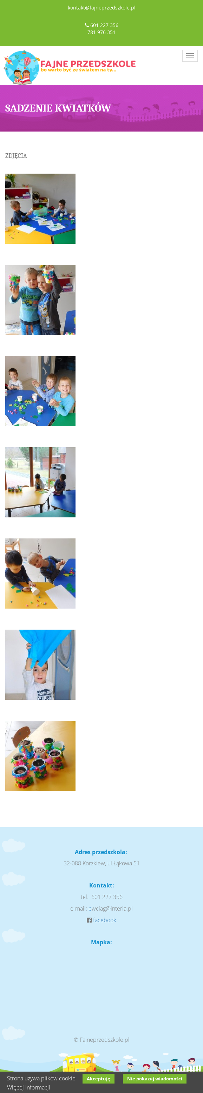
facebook (104, 920)
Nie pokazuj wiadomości (154, 1078)
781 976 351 (101, 32)
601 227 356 (104, 25)
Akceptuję (98, 1078)
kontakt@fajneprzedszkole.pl (102, 7)
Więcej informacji (28, 1087)
